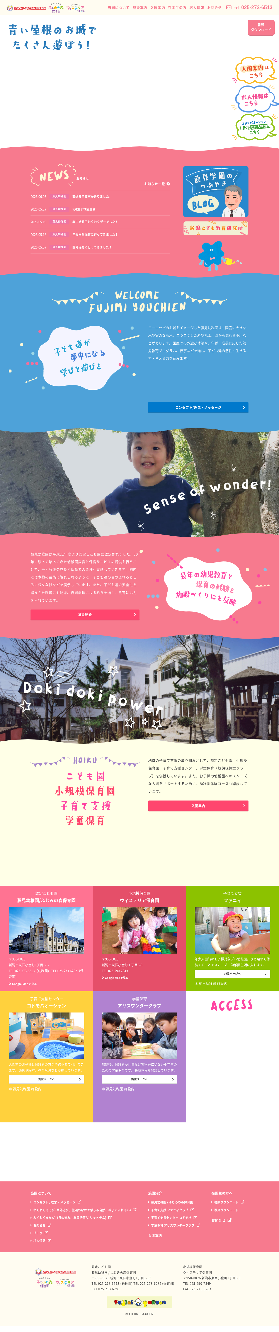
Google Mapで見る (27, 985)
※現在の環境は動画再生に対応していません (139, 81)
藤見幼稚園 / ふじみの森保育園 (172, 1208)
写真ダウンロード (226, 1216)
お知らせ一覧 (154, 184)
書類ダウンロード (261, 27)
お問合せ (209, 7)
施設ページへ (232, 977)
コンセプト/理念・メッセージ (198, 410)
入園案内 (152, 7)
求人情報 (191, 7)
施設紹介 (85, 617)
